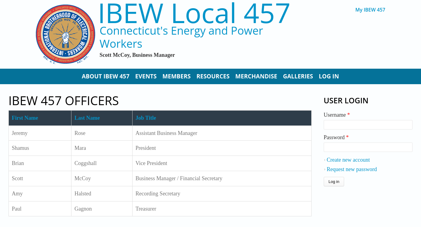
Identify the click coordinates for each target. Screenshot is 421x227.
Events (146, 76)
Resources (212, 76)
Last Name (87, 118)
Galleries (298, 76)
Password (336, 137)
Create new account (348, 160)
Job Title (146, 118)
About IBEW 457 (105, 76)
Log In (329, 76)
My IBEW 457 (370, 10)
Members (176, 76)
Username (337, 115)
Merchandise (256, 76)
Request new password (352, 169)
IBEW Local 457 (194, 12)
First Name (25, 118)
